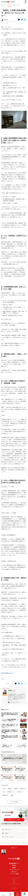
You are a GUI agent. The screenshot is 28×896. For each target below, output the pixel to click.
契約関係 (9, 788)
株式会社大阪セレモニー (7, 673)
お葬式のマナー (20, 791)
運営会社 (14, 865)
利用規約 (14, 867)
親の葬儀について (11, 791)
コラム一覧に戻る (14, 801)
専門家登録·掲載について (14, 863)
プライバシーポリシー (13, 869)
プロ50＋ (14, 879)
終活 (3, 791)
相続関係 (7, 23)
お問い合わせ (14, 871)
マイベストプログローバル (14, 883)
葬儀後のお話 (5, 795)
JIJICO (14, 881)
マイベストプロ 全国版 (14, 873)
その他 (3, 788)
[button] (17, 702)
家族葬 (12, 795)
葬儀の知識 (22, 788)
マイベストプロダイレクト (14, 878)
